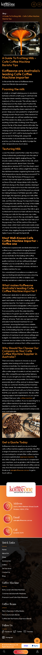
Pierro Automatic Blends (10, 615)
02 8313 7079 (18, 533)
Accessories (6, 561)
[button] (39, 4)
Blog (4, 13)
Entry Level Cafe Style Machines (13, 590)
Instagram (9, 637)
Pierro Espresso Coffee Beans (13, 611)
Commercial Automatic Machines (13, 594)
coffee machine (26, 398)
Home (4, 550)
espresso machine (27, 457)
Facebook (8, 632)
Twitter (19, 632)
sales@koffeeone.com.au (19, 470)
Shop (4, 557)
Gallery (4, 565)
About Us (5, 553)
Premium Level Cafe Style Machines (14, 597)
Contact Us (6, 572)
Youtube (30, 632)
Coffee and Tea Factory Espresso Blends (16, 619)
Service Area (6, 568)
